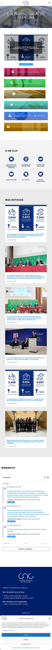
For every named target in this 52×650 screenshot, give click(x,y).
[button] (49, 623)
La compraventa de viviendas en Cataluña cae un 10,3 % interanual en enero (26, 51)
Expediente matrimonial (29, 104)
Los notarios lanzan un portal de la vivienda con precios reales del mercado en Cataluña (26, 358)
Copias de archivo (28, 93)
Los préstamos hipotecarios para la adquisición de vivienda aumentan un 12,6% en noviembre (25, 399)
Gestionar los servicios (7, 634)
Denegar (26, 644)
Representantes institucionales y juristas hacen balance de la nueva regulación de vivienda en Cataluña (25, 441)
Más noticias (25, 64)
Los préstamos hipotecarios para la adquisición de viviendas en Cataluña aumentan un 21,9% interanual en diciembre (25, 235)
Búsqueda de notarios (28, 83)
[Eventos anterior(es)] (6, 543)
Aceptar (26, 639)
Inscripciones (11, 521)
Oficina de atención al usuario (29, 126)
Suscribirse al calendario (25, 549)
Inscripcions (11, 502)
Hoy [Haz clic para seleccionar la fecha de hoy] (26, 543)
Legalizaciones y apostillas (29, 115)
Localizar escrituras (27, 72)
